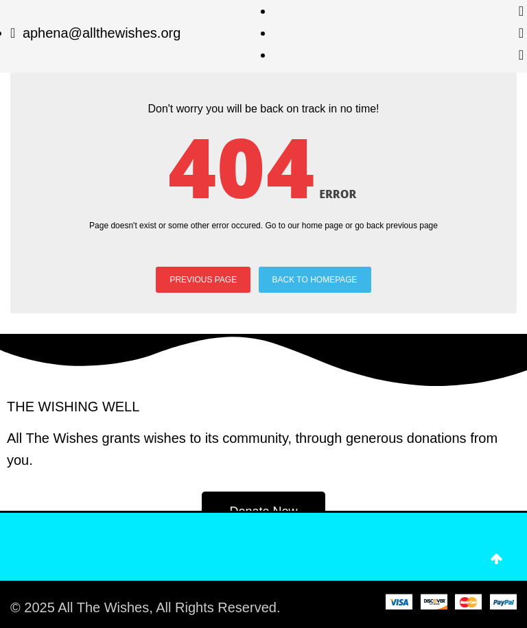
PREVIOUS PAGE (203, 280)
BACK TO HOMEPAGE (315, 280)
